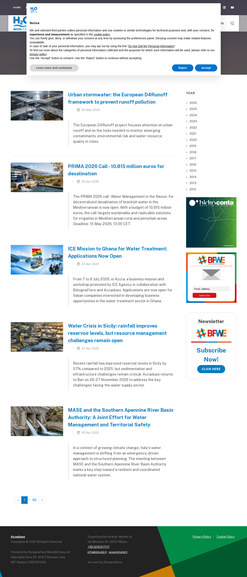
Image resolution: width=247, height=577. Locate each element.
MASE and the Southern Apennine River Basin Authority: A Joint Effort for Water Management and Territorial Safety (120, 417)
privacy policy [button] (38, 54)
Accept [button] (206, 67)
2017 (193, 158)
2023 (193, 121)
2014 (193, 177)
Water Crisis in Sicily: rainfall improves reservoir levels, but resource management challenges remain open (117, 333)
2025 (193, 109)
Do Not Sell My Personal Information (151, 46)
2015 (193, 170)
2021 (193, 133)
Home (17, 7)
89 (34, 500)
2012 (193, 189)
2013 (193, 183)
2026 (193, 102)
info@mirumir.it (97, 552)
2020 (193, 140)
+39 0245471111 (98, 546)
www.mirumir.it (118, 552)
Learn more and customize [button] (54, 67)
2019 (193, 146)
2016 (193, 164)
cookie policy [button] (102, 34)
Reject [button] (182, 67)
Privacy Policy (202, 536)
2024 (193, 115)
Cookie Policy (225, 536)
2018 (193, 152)
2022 (193, 127)
